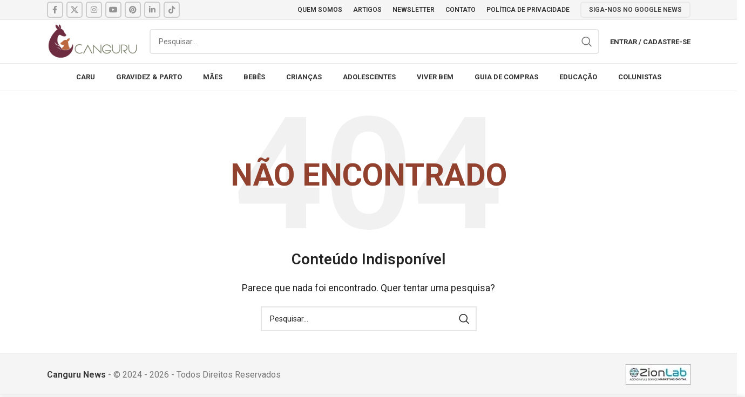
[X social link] (74, 10)
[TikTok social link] (172, 10)
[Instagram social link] (94, 10)
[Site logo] (93, 41)
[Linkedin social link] (152, 10)
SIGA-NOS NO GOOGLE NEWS (635, 9)
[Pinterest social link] (133, 10)
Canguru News (76, 374)
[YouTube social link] (113, 10)
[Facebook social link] (55, 10)
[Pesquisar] (374, 41)
